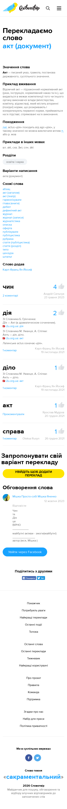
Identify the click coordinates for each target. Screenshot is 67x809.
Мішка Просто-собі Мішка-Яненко (34, 496)
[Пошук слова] (48, 8)
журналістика (11, 221)
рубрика (8, 238)
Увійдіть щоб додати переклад (33, 473)
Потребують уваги (33, 610)
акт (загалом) (11, 192)
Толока (33, 631)
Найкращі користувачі (33, 665)
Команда (33, 692)
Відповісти (19, 505)
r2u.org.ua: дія (13, 326)
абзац (6, 189)
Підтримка (33, 699)
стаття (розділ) (12, 245)
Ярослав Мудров (53, 412)
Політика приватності (33, 725)
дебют (7, 206)
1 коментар (10, 350)
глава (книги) (11, 203)
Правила (33, 685)
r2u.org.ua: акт (13, 338)
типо (6, 249)
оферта (7, 228)
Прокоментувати (13, 414)
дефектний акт (12, 210)
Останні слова (33, 644)
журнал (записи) (13, 217)
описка (7, 224)
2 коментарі (10, 295)
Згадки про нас (33, 711)
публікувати (10, 231)
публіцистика (11, 235)
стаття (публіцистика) (16, 242)
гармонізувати (12, 199)
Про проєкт (33, 677)
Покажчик (33, 603)
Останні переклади (33, 651)
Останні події (33, 624)
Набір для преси (33, 718)
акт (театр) (9, 196)
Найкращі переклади (33, 617)
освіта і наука (15, 161)
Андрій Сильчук (54, 293)
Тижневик (33, 658)
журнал (7, 213)
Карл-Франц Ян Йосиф (17, 269)
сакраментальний (33, 777)
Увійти (25, 552)
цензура (8, 253)
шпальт (7, 256)
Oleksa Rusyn (31, 438)
